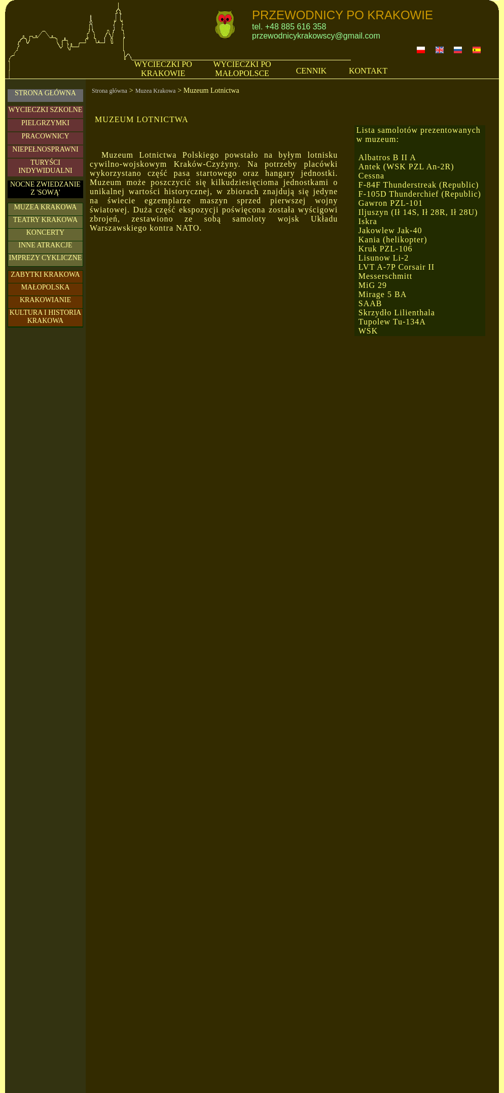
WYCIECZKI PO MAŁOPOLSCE (242, 69)
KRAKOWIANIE (45, 300)
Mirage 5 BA (382, 294)
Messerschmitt (385, 276)
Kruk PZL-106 (385, 248)
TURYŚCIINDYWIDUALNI (45, 166)
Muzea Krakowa (155, 90)
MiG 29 (372, 285)
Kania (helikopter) (392, 239)
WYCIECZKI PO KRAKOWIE (163, 69)
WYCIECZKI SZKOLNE (46, 110)
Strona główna (109, 90)
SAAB (370, 303)
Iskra (367, 221)
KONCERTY (45, 232)
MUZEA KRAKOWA (45, 207)
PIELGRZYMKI (45, 123)
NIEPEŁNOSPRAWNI (45, 149)
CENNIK (311, 70)
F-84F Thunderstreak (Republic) (418, 184)
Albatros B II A (387, 157)
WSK (368, 330)
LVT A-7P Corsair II (396, 267)
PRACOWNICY (45, 136)
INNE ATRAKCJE (45, 245)
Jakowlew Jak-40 (390, 230)
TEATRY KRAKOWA (45, 220)
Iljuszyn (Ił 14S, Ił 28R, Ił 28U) (418, 212)
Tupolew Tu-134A (392, 321)
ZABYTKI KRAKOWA (45, 274)
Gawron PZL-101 (390, 203)
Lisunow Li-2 (383, 257)
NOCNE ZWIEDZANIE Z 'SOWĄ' (45, 188)
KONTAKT (368, 70)
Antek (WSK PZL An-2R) (406, 166)
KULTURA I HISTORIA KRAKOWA (46, 316)
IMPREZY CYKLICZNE (45, 258)
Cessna (371, 175)
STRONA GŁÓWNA (45, 93)
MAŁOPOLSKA (45, 287)
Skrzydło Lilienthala (396, 312)
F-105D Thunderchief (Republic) (419, 194)
